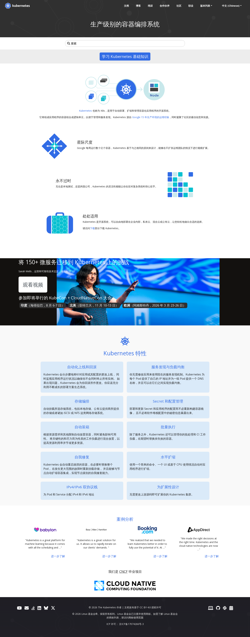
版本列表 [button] (205, 5)
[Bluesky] (46, 608)
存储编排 (82, 401)
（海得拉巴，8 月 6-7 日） (42, 305)
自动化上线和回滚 (82, 366)
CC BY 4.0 (145, 607)
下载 (92, 228)
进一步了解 (58, 556)
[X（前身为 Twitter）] (53, 608)
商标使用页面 (136, 617)
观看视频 (33, 284)
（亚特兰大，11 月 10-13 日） (94, 305)
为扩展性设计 (168, 486)
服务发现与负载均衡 (168, 366)
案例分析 (125, 519)
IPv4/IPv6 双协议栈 (82, 486)
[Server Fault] (33, 608)
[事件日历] (231, 608)
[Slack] (225, 608)
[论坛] (27, 608)
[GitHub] (218, 608)
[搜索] (125, 43)
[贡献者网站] (210, 608)
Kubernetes (85, 110)
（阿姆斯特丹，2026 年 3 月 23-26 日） (155, 305)
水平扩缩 (168, 457)
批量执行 (168, 426)
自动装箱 (82, 426)
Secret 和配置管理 (168, 401)
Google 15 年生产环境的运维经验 (150, 117)
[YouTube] (19, 608)
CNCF (123, 571)
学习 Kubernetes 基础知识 (125, 56)
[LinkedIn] (39, 608)
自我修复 (82, 457)
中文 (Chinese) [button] (230, 5)
